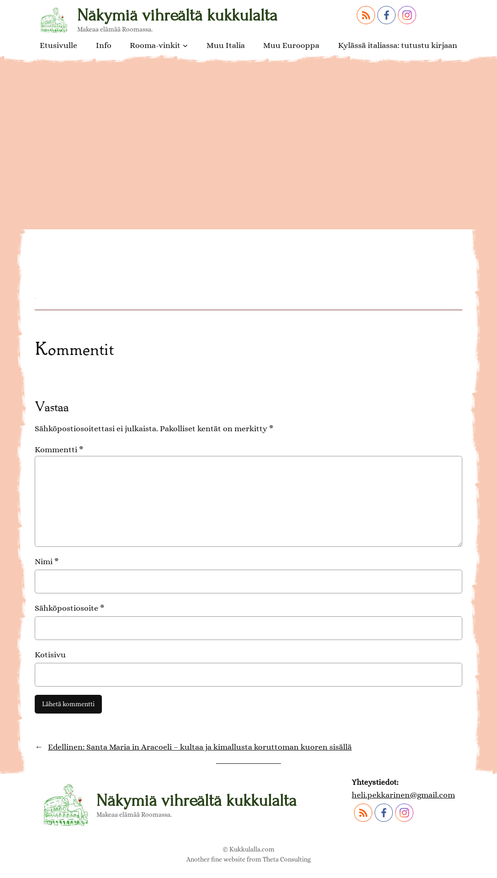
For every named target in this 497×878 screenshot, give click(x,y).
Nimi (46, 561)
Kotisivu (50, 654)
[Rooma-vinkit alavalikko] (185, 45)
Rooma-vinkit (155, 45)
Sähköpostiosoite (69, 608)
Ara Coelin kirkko (104, 229)
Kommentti (59, 449)
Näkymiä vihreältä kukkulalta (177, 15)
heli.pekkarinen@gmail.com (403, 794)
